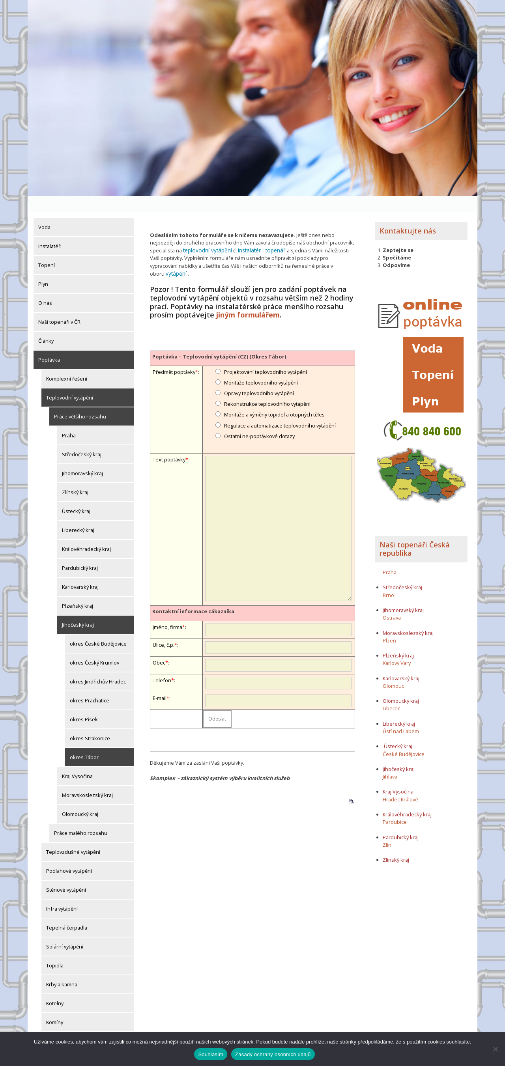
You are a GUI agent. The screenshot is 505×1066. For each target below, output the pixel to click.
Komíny (54, 1006)
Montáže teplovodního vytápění (261, 357)
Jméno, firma (167, 601)
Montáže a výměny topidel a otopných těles (274, 389)
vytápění (330, 248)
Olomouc (393, 669)
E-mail (159, 672)
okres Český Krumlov (94, 646)
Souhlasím (210, 1054)
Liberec (391, 692)
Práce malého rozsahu (80, 816)
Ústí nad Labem (401, 714)
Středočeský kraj (81, 438)
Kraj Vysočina (77, 760)
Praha (69, 419)
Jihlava (390, 760)
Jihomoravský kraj (82, 457)
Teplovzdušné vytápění (73, 835)
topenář (271, 233)
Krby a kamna (61, 968)
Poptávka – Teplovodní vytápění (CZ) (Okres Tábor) (219, 330)
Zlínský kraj (75, 476)
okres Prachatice (89, 684)
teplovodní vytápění (206, 233)
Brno (388, 578)
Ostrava (392, 601)
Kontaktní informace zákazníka (193, 586)
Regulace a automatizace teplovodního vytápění (280, 399)
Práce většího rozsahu (80, 400)
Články (46, 324)
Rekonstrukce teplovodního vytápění (267, 378)
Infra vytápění (62, 892)
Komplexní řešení (66, 362)
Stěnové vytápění (66, 873)
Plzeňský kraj (77, 589)
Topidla (55, 949)
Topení (46, 248)
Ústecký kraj (76, 494)
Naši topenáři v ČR (59, 305)
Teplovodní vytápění (69, 381)
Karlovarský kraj (80, 570)
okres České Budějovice (98, 627)
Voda (44, 211)
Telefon (162, 654)
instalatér (246, 233)
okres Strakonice (90, 722)
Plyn (43, 267)
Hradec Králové (400, 782)
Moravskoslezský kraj (87, 778)
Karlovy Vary (397, 646)
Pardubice (395, 805)
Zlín (387, 828)
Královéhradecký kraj (86, 532)
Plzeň (389, 623)
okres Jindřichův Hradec (98, 665)
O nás (45, 286)
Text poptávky (169, 434)
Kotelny (55, 987)
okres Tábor (84, 741)
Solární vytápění (64, 930)
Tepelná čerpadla (66, 911)
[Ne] (495, 1049)
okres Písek (84, 703)
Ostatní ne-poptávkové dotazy (259, 410)
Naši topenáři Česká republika (415, 532)
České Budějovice (404, 737)
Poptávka (49, 343)
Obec (159, 636)
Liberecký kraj (78, 513)
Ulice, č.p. (163, 619)
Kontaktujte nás (408, 214)
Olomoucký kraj (80, 797)
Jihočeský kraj (78, 608)
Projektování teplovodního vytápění (265, 346)
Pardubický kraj (80, 551)
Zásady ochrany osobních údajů (273, 1054)
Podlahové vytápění (69, 854)
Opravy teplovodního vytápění (259, 368)
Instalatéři (50, 229)
